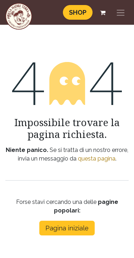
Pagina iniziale (67, 228)
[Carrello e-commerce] (102, 12)
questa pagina (96, 158)
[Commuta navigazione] (121, 12)
